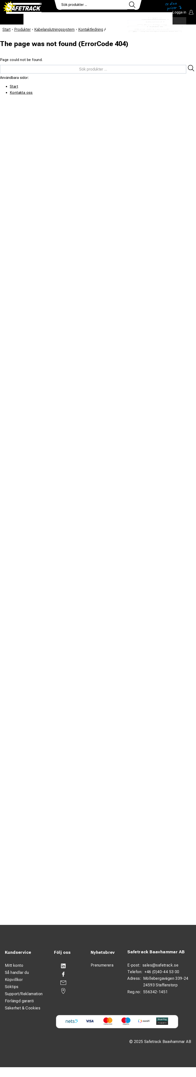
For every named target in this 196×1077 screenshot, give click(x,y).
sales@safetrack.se (160, 965)
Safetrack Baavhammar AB (156, 951)
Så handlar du (17, 972)
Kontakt (131, 18)
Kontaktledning (90, 29)
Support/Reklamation (24, 994)
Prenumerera (102, 965)
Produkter (38, 18)
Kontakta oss (21, 92)
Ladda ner (158, 18)
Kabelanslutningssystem (54, 29)
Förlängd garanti (19, 1001)
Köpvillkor (14, 979)
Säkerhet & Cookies (22, 1008)
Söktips (12, 986)
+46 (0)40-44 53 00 (161, 971)
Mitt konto (14, 965)
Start (6, 29)
